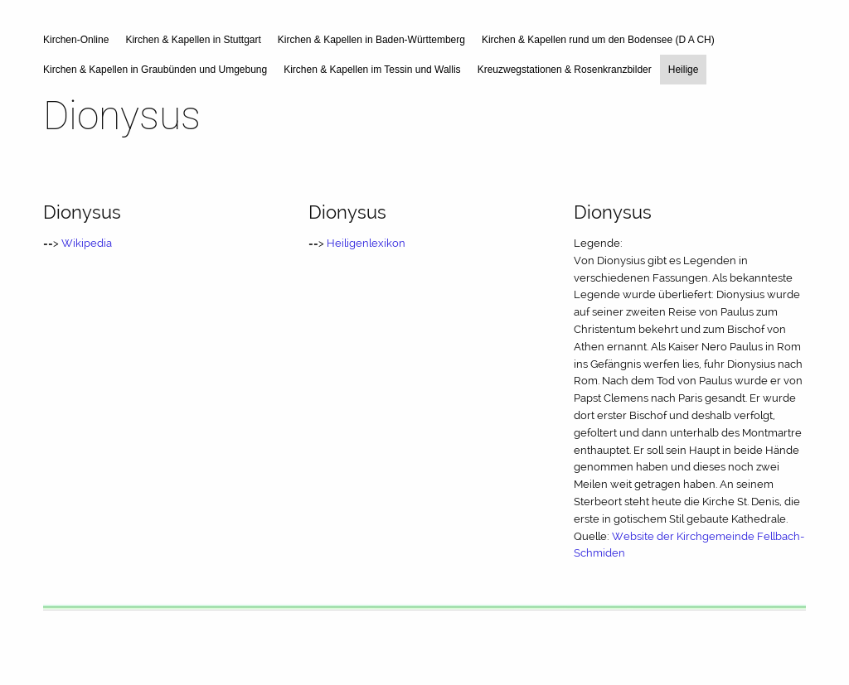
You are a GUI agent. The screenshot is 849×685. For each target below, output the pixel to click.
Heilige (683, 69)
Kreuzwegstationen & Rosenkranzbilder (565, 69)
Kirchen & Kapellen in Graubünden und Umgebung (155, 69)
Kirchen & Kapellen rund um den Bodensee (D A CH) (598, 40)
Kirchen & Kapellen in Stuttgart (192, 40)
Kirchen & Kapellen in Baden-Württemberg (371, 40)
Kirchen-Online (76, 40)
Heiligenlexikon (366, 243)
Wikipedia (86, 243)
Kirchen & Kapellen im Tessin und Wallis (372, 69)
